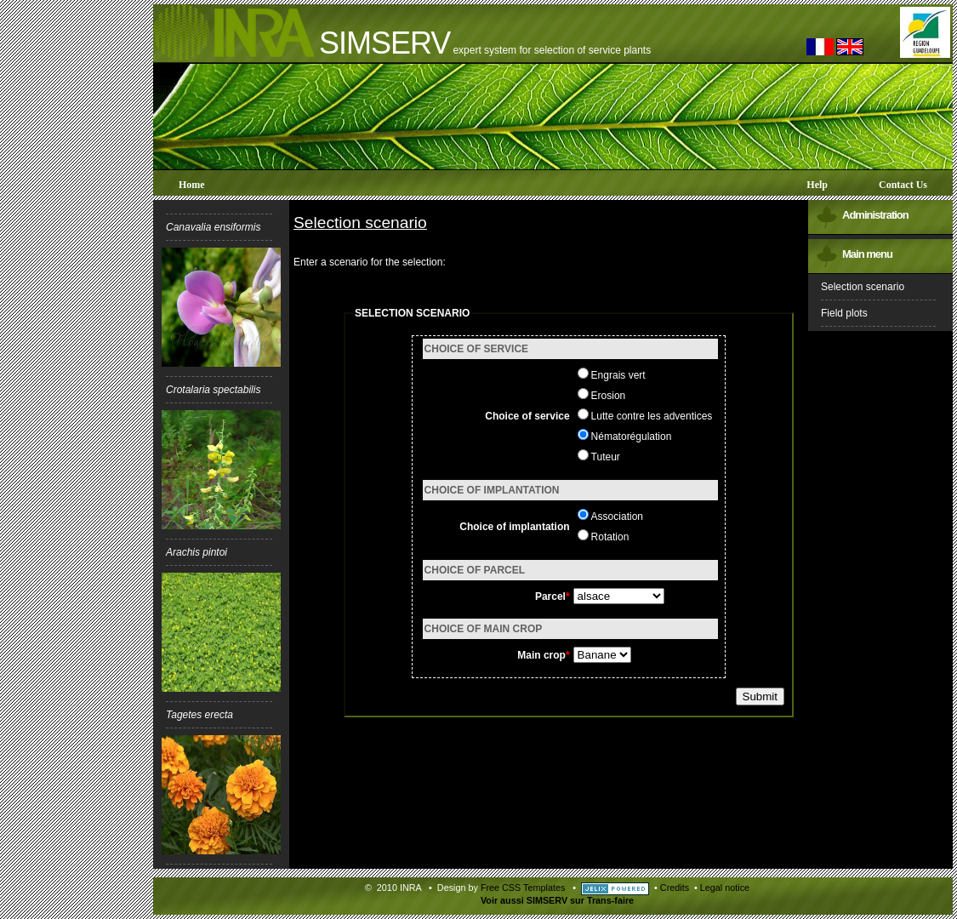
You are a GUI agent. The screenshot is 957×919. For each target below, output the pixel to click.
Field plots (844, 313)
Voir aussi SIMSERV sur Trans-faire (557, 900)
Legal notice (724, 887)
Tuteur (605, 457)
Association (617, 516)
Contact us (903, 185)
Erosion (608, 396)
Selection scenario (862, 287)
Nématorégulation (631, 436)
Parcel (550, 596)
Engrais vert (618, 375)
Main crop (541, 655)
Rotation (610, 537)
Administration (875, 214)
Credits (674, 887)
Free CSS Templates (523, 887)
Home (192, 185)
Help (817, 185)
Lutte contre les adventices (652, 416)
